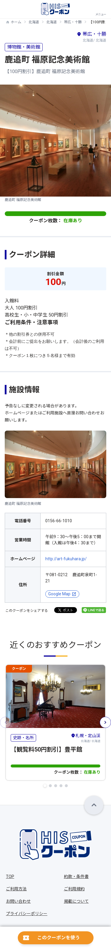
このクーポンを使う (58, 937)
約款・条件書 (76, 876)
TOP (10, 876)
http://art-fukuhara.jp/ (66, 558)
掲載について (76, 901)
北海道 (33, 22)
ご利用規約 (74, 889)
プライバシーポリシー (26, 913)
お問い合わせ (18, 901)
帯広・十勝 (73, 22)
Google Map (59, 594)
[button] (45, 785)
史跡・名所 (23, 737)
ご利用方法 (16, 889)
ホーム (16, 22)
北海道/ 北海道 (85, 738)
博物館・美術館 (23, 47)
